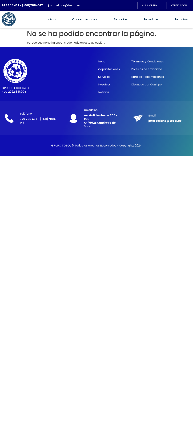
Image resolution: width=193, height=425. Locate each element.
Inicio (52, 19)
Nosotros (151, 19)
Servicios (121, 19)
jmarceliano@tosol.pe (63, 5)
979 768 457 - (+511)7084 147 (22, 5)
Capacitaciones (84, 19)
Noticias (181, 19)
